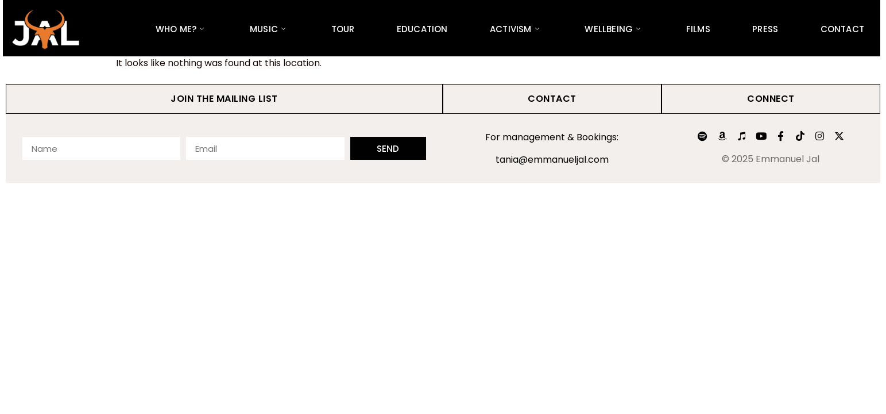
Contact (842, 29)
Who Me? (180, 29)
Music (267, 29)
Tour (343, 29)
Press (765, 29)
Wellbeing (612, 29)
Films (698, 29)
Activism (514, 29)
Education (422, 29)
